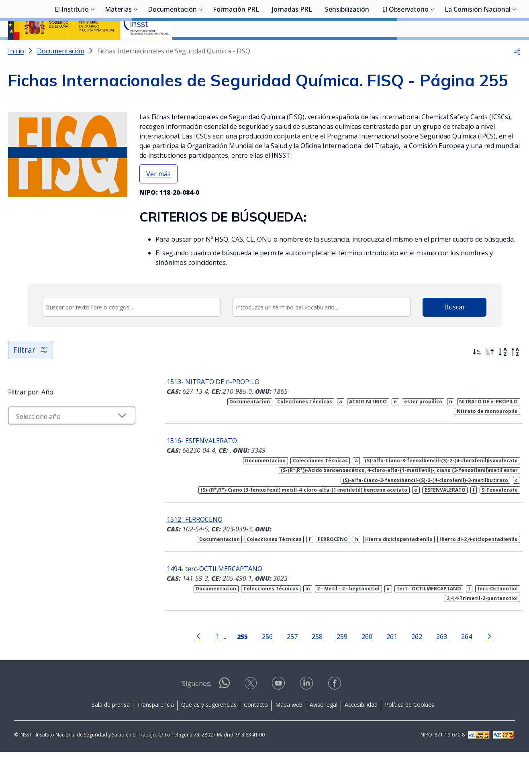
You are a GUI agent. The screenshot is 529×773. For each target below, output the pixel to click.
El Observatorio (405, 50)
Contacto (256, 726)
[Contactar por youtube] (279, 707)
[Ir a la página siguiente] (488, 657)
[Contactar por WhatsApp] (224, 707)
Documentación (172, 50)
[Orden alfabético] (502, 373)
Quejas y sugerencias (209, 726)
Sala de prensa (111, 726)
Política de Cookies (409, 726)
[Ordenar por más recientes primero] (476, 373)
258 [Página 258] (316, 657)
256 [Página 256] (266, 657)
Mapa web (288, 726)
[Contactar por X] (251, 707)
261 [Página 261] (391, 657)
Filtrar (31, 371)
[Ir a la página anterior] (197, 657)
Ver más (158, 195)
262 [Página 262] (416, 657)
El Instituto (72, 50)
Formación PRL (236, 50)
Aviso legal (323, 726)
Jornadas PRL (292, 50)
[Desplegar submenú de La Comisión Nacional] (515, 49)
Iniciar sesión (491, 18)
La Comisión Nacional (478, 50)
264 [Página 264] (465, 657)
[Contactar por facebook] (335, 707)
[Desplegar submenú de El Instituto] (93, 49)
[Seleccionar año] (70, 438)
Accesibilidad (361, 726)
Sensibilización (347, 50)
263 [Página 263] (440, 657)
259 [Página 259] (341, 657)
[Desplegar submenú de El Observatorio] (433, 49)
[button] (517, 72)
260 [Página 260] (366, 657)
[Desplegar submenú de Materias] (136, 49)
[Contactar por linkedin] (307, 707)
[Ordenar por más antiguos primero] (489, 373)
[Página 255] (241, 657)
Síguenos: (196, 704)
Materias (118, 50)
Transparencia (155, 726)
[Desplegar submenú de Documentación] (201, 49)
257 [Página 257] (291, 657)
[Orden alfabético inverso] (515, 373)
